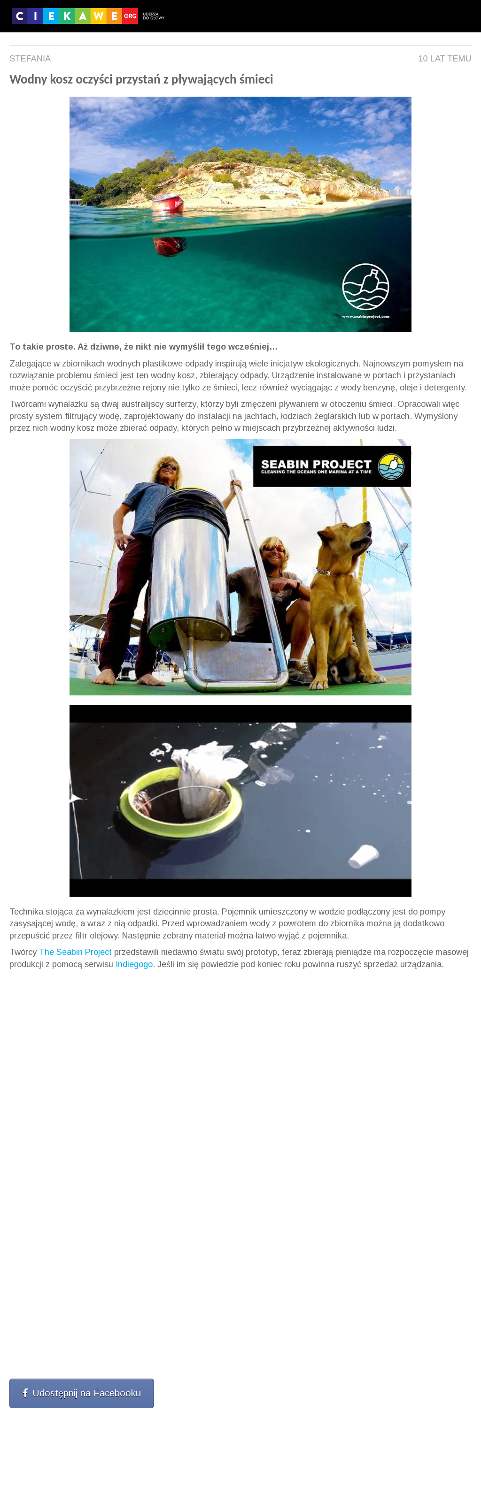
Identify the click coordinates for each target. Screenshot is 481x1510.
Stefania (30, 58)
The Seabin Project (75, 952)
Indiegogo (134, 964)
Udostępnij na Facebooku (82, 1393)
